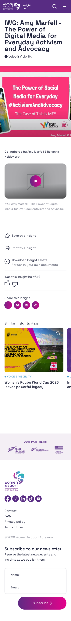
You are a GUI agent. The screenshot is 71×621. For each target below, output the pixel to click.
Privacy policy (15, 522)
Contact (10, 511)
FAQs (8, 516)
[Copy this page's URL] (35, 305)
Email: (15, 587)
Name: (15, 575)
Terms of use (14, 527)
